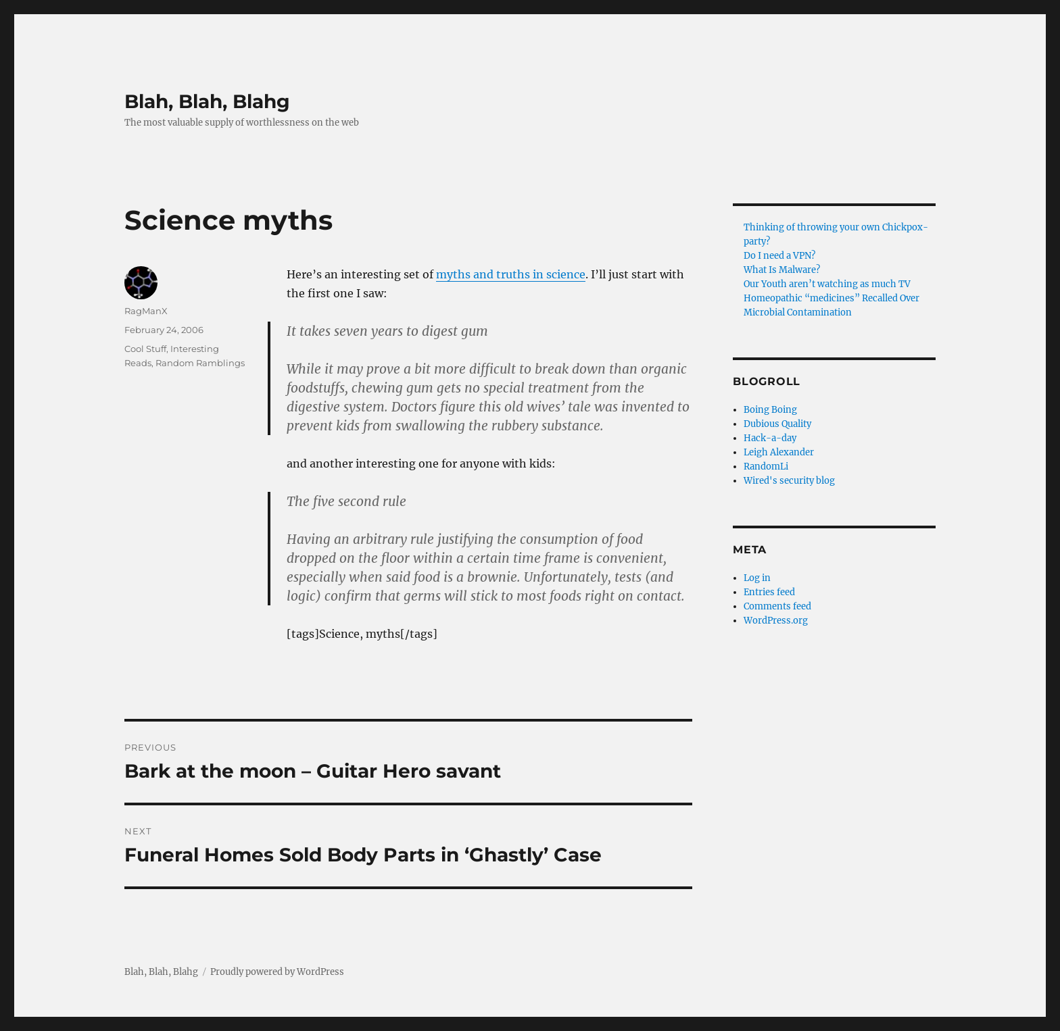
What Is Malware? (782, 270)
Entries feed (769, 592)
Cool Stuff (145, 348)
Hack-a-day (770, 438)
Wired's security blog (789, 480)
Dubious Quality (777, 424)
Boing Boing (770, 410)
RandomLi (766, 466)
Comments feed (777, 606)
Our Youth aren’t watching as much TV (827, 284)
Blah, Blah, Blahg (207, 101)
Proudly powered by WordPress (277, 972)
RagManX (146, 310)
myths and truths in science (510, 274)
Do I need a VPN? (779, 255)
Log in (757, 578)
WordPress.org (776, 620)
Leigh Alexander (779, 452)
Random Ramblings (200, 362)
